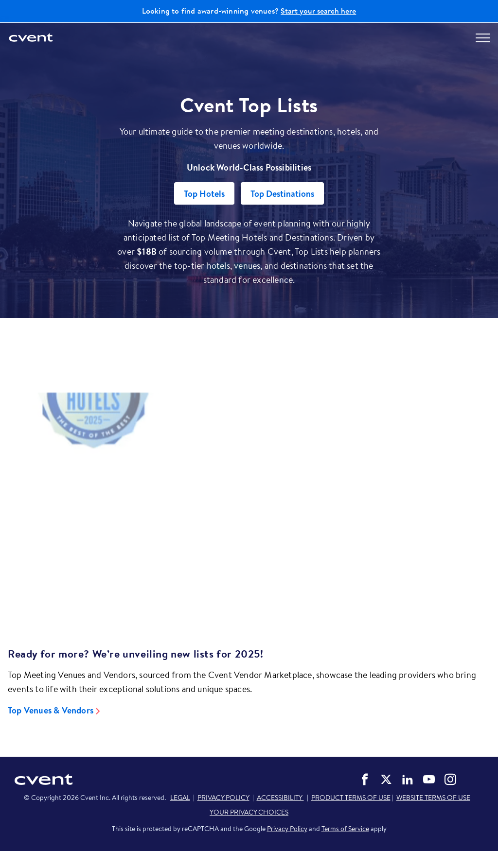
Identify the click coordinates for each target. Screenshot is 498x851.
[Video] (249, 502)
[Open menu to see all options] (483, 38)
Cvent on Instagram (450, 779)
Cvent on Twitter (386, 779)
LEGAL (180, 797)
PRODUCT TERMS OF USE (351, 797)
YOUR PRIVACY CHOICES (249, 812)
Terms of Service (345, 829)
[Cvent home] (31, 38)
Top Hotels (204, 194)
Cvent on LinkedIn (407, 779)
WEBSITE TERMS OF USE (433, 797)
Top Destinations (282, 194)
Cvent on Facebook (365, 779)
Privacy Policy (287, 829)
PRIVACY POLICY (223, 797)
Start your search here (318, 11)
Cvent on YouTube (429, 779)
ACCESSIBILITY (280, 797)
